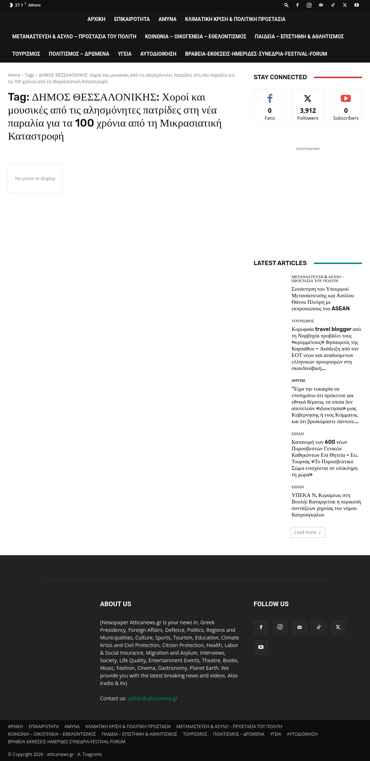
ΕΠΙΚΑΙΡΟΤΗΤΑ (132, 19)
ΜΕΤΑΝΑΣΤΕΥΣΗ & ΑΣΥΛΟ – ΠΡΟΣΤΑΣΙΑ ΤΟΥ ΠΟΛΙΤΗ (74, 36)
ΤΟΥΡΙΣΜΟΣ (26, 54)
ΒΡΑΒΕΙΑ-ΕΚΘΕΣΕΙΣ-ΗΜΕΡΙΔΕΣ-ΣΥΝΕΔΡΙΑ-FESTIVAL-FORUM (256, 54)
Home (14, 75)
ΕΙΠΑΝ (298, 434)
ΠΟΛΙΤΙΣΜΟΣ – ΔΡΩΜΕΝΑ (79, 54)
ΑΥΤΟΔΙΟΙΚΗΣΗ (158, 54)
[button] (286, 5)
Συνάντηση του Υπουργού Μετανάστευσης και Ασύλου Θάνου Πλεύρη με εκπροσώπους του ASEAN (323, 299)
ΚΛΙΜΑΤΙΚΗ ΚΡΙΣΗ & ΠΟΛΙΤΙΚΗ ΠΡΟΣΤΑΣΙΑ (235, 19)
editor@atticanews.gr (153, 698)
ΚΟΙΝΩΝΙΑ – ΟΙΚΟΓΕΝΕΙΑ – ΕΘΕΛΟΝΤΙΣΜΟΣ (195, 36)
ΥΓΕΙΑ (125, 54)
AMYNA (168, 19)
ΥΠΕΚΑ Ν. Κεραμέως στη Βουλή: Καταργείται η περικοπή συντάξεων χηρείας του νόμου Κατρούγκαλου (326, 505)
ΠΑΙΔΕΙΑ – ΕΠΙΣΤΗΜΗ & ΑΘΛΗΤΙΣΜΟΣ (299, 36)
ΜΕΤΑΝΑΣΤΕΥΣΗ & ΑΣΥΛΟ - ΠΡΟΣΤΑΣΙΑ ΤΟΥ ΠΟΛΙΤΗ (318, 279)
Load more (308, 532)
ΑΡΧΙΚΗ (96, 19)
